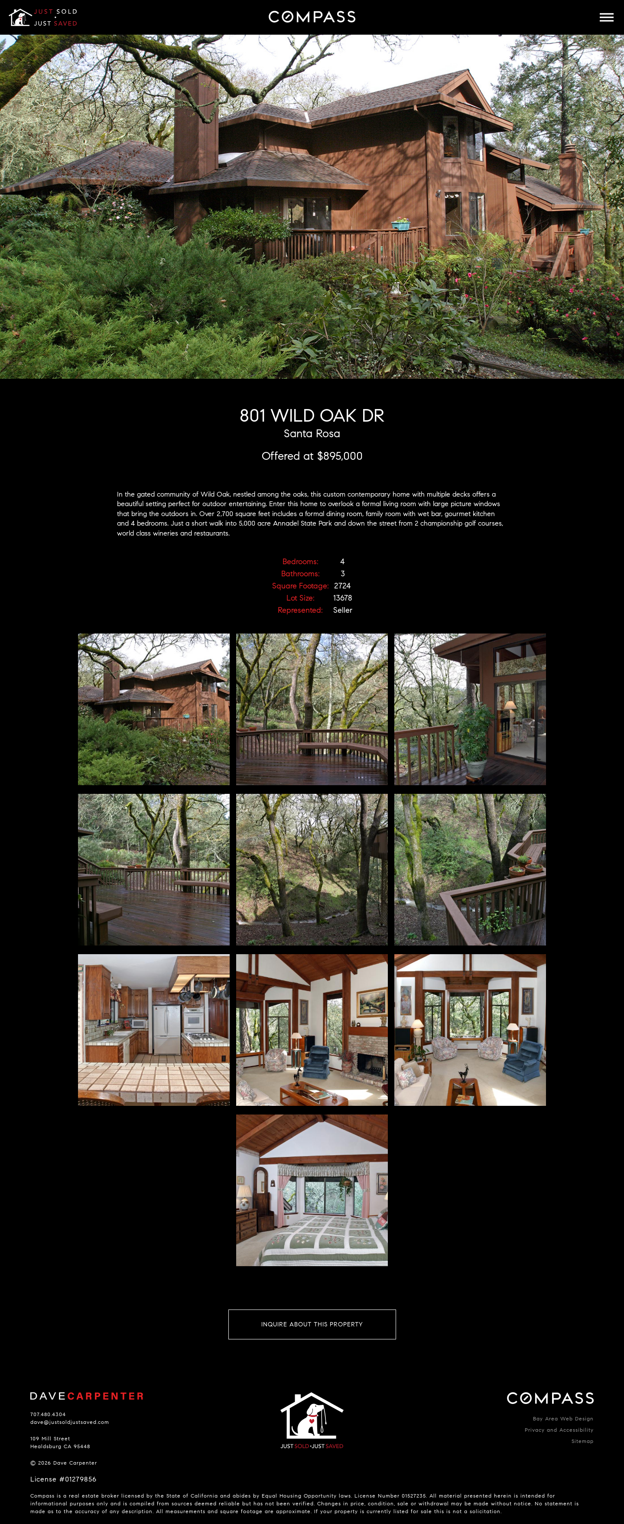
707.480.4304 (48, 1414)
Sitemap (583, 1441)
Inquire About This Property (312, 1324)
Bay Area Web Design (563, 1418)
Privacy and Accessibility (559, 1430)
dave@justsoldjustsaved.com (69, 1422)
